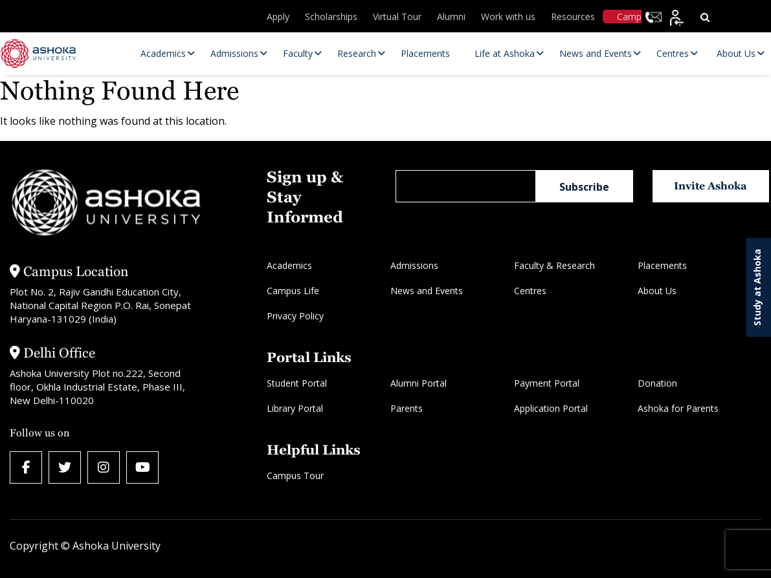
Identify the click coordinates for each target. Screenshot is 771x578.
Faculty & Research (554, 265)
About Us (657, 290)
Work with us (508, 16)
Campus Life (293, 290)
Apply (278, 16)
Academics (289, 265)
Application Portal (551, 408)
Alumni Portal (418, 383)
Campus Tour (295, 475)
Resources (573, 16)
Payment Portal (546, 383)
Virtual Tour (397, 16)
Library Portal (295, 408)
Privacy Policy (295, 316)
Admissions (414, 265)
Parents (406, 408)
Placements (662, 265)
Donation (657, 383)
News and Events (426, 290)
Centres (530, 290)
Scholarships (331, 16)
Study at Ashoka (757, 287)
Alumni (451, 16)
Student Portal (297, 383)
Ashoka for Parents (678, 408)
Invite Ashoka (710, 186)
